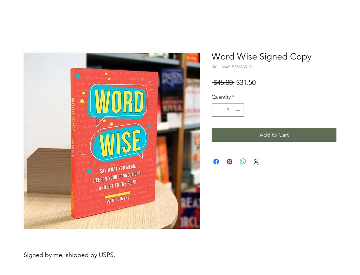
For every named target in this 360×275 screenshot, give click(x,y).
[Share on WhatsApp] (243, 161)
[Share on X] (256, 161)
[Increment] (238, 110)
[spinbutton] (227, 110)
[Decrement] (217, 110)
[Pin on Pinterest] (229, 161)
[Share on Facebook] (216, 161)
